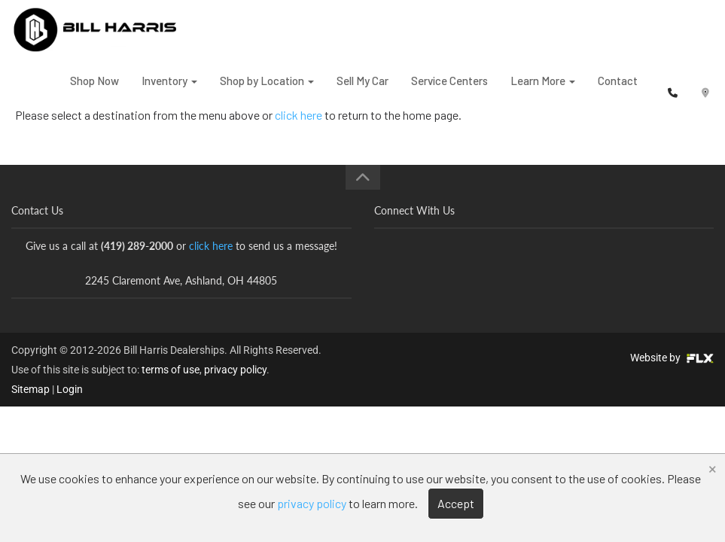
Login (69, 389)
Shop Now (94, 89)
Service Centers (449, 89)
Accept (455, 503)
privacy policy (235, 370)
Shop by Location (267, 89)
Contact (618, 89)
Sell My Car (362, 89)
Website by (672, 358)
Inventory (169, 89)
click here (211, 245)
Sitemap (30, 389)
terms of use (171, 370)
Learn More (542, 89)
